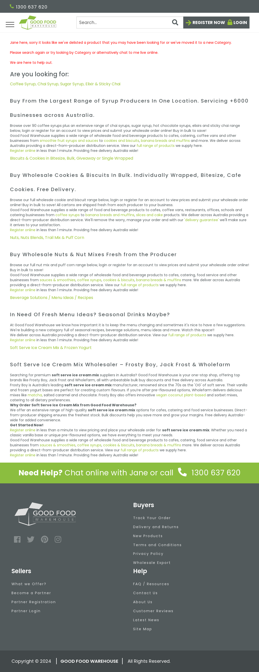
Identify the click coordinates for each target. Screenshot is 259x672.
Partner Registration (33, 601)
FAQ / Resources (151, 583)
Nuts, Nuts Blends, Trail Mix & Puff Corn (47, 237)
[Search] (129, 23)
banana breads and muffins (165, 140)
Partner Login (26, 610)
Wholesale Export (152, 562)
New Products (148, 535)
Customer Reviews (153, 610)
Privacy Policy (148, 553)
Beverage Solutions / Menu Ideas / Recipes (51, 297)
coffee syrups (67, 214)
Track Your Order (152, 517)
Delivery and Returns (156, 526)
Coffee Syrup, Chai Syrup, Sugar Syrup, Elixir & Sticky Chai (65, 84)
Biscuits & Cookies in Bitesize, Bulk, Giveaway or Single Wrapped (71, 158)
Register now (209, 23)
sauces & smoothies (57, 279)
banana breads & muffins (158, 279)
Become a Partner (31, 592)
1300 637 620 (28, 7)
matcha (35, 395)
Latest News (146, 619)
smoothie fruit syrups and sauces (69, 140)
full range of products (156, 145)
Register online (22, 150)
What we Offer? (28, 583)
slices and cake (149, 214)
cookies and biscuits (121, 140)
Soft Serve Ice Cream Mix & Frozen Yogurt (51, 348)
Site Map (142, 628)
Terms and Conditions (157, 544)
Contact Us (145, 592)
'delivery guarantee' (201, 219)
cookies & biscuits (118, 279)
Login (240, 23)
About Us (143, 601)
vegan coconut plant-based (181, 395)
